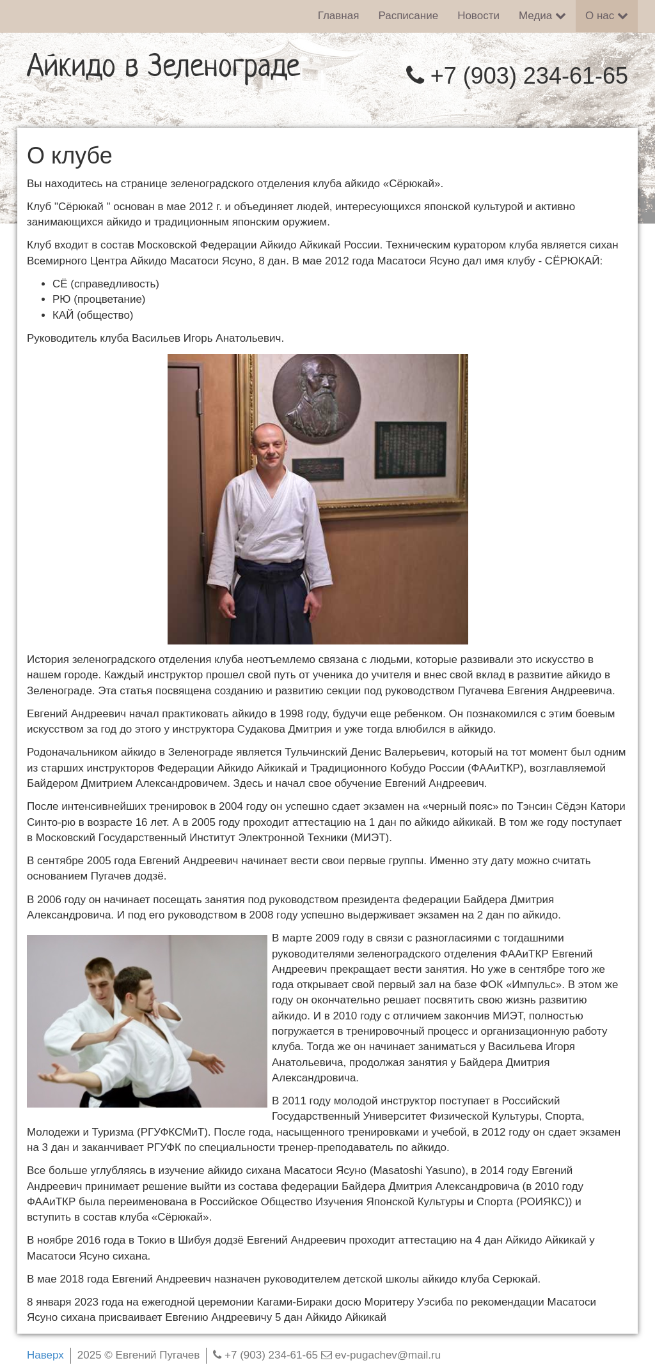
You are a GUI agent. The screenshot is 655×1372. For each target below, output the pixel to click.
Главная (338, 16)
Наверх (45, 1355)
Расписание (408, 16)
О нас (606, 16)
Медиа (542, 16)
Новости (478, 16)
